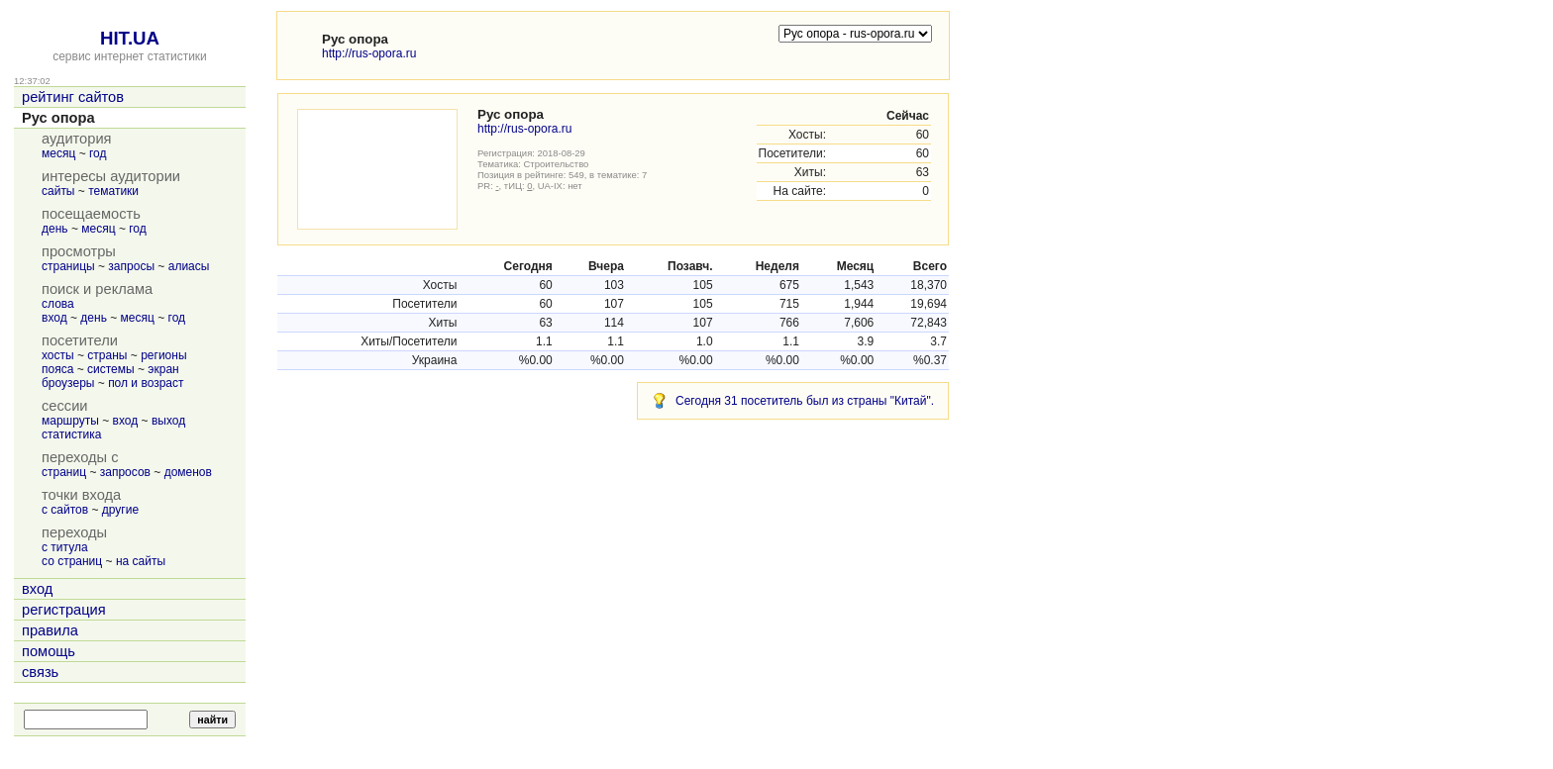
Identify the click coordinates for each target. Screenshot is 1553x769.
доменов (188, 472)
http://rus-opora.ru (369, 53)
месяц (58, 153)
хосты (58, 355)
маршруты (70, 421)
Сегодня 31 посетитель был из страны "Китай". (804, 401)
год (98, 153)
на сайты (140, 561)
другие (120, 510)
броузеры (68, 383)
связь (40, 672)
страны (107, 355)
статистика (71, 434)
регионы (163, 355)
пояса (57, 369)
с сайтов (65, 510)
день (55, 229)
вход (54, 318)
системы (111, 369)
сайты (58, 191)
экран (163, 369)
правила (50, 630)
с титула (65, 547)
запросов (125, 472)
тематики (113, 191)
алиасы (189, 266)
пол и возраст (145, 383)
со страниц (72, 561)
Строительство (556, 163)
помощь (48, 651)
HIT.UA (129, 38)
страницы (68, 266)
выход (168, 421)
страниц (64, 472)
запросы (131, 266)
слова (58, 304)
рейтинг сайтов (73, 97)
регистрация (64, 610)
